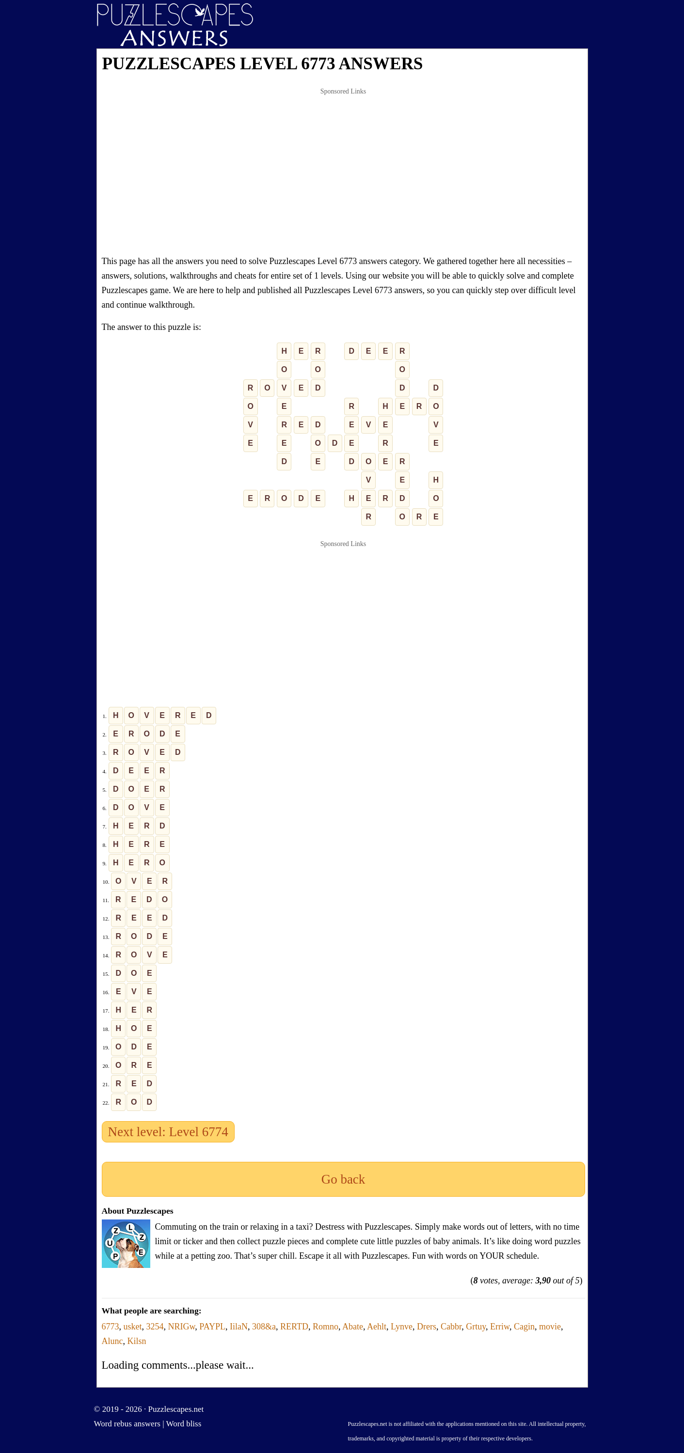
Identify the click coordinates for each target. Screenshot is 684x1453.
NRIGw (181, 1326)
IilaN (239, 1326)
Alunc (112, 1341)
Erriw (499, 1326)
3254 (155, 1326)
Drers (426, 1326)
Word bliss (184, 1423)
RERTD (294, 1326)
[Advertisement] (343, 171)
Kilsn (136, 1341)
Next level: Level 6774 (168, 1132)
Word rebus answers (127, 1423)
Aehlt (376, 1326)
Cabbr (451, 1326)
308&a (264, 1326)
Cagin (524, 1326)
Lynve (402, 1326)
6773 (110, 1326)
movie (550, 1326)
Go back (343, 1179)
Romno (325, 1326)
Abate (352, 1326)
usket (133, 1326)
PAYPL (212, 1326)
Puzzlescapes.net (176, 1409)
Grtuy (476, 1326)
